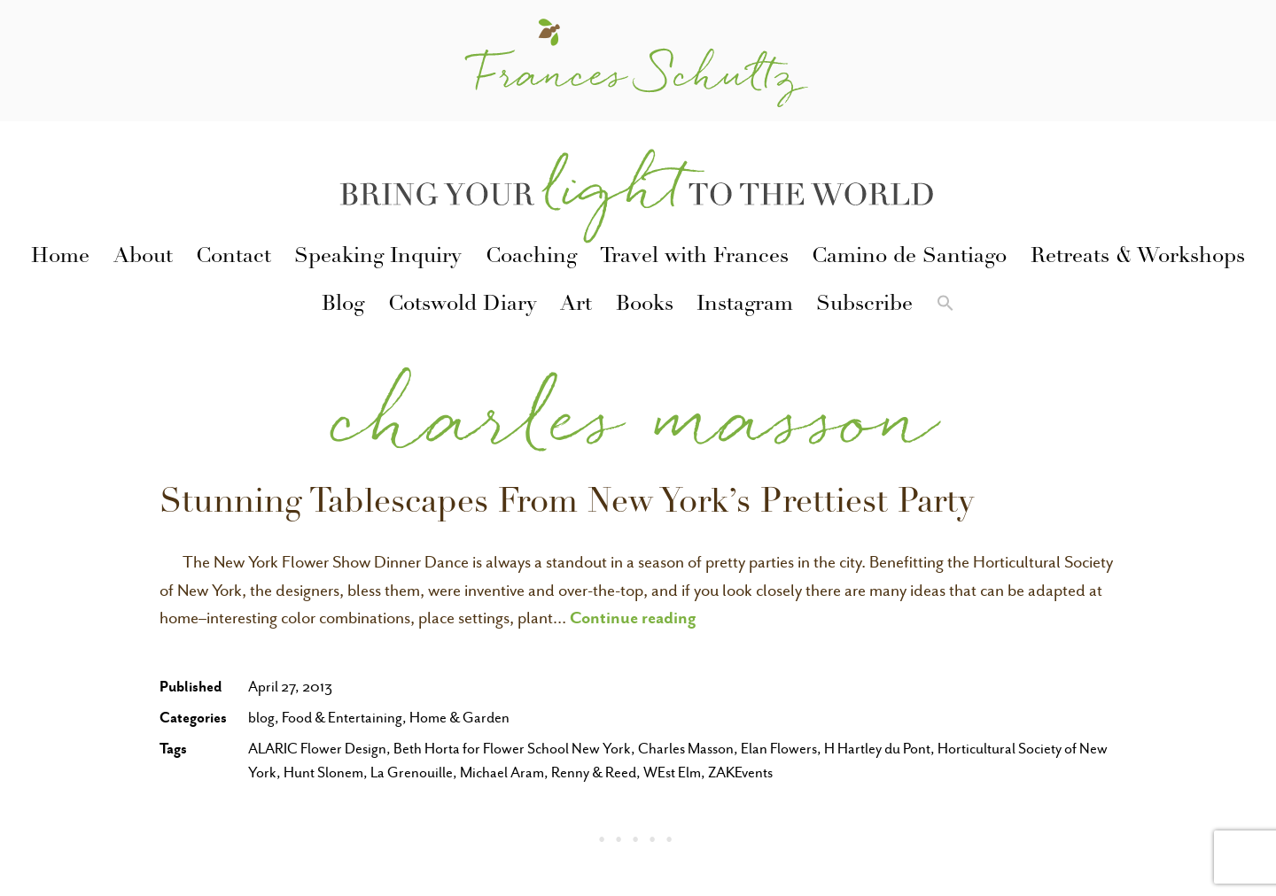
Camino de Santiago (909, 257)
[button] (944, 306)
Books (644, 305)
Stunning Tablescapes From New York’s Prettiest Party (567, 504)
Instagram (744, 305)
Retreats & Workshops (1138, 257)
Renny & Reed (593, 772)
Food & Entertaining (342, 717)
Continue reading (633, 617)
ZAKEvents (740, 772)
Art (576, 305)
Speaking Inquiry (378, 257)
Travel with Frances (694, 257)
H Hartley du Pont (877, 748)
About (143, 257)
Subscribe (864, 305)
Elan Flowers (779, 748)
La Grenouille (411, 772)
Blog (343, 305)
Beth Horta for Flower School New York (512, 748)
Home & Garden (459, 717)
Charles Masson (686, 748)
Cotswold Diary (462, 305)
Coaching (531, 257)
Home (60, 257)
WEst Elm (672, 772)
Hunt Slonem (323, 772)
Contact (233, 257)
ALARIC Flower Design (317, 748)
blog (261, 717)
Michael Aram (502, 772)
